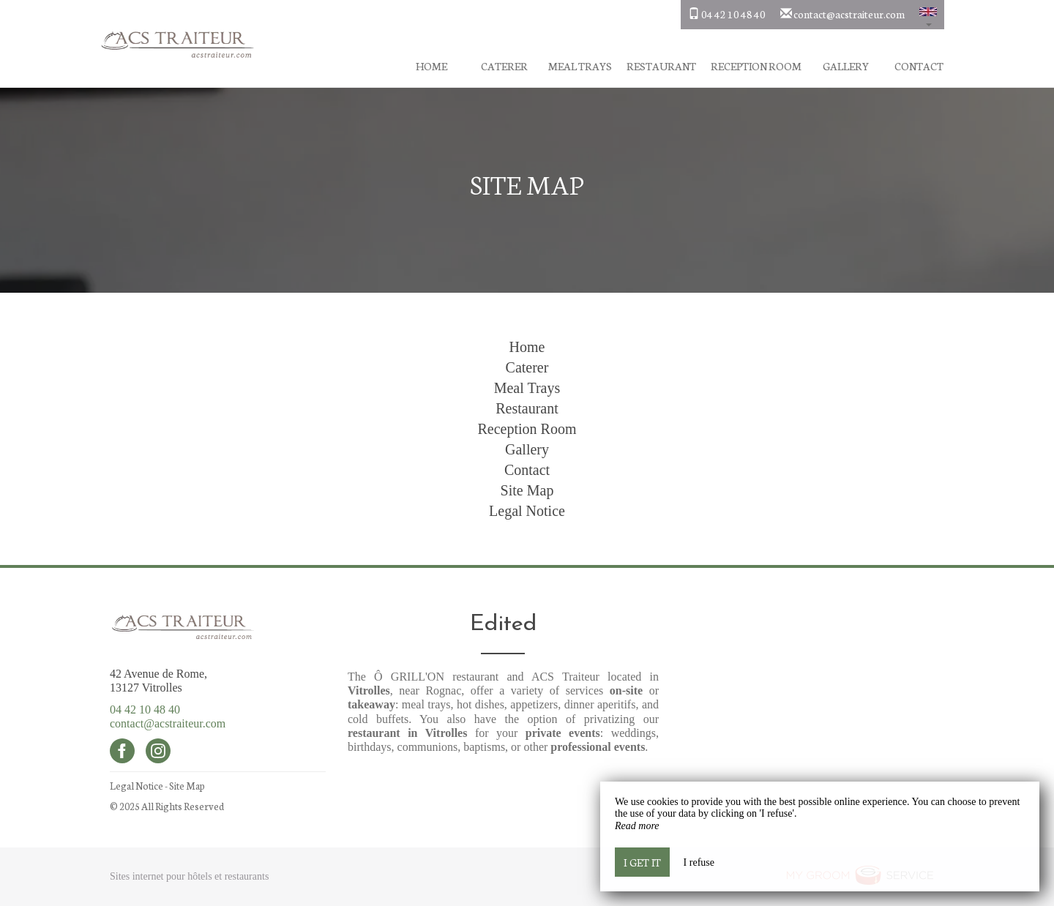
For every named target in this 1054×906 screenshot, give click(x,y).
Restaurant (661, 66)
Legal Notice (527, 511)
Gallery (846, 66)
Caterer (504, 66)
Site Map (527, 490)
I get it (642, 862)
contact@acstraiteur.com (167, 723)
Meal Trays (580, 66)
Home (431, 66)
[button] (928, 14)
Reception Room (756, 66)
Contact (918, 66)
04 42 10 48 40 (145, 709)
